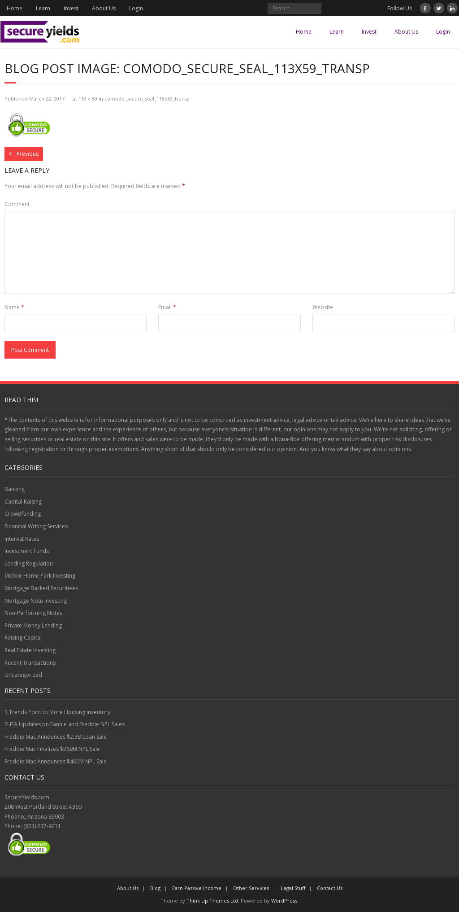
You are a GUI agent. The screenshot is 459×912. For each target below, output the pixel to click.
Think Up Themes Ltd (212, 900)
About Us (104, 8)
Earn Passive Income (196, 888)
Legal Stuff (293, 888)
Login (136, 8)
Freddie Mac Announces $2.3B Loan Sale (55, 737)
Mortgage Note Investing (35, 601)
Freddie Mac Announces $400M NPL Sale (55, 761)
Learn (43, 8)
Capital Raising (23, 501)
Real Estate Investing (30, 650)
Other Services (251, 888)
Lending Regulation (28, 563)
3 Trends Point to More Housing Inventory (57, 712)
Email (167, 307)
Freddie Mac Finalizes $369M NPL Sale (52, 749)
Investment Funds (26, 551)
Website (322, 307)
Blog (155, 888)
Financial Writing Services (36, 526)
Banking (14, 489)
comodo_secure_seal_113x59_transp (147, 98)
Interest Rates (21, 539)
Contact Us (329, 888)
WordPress (284, 900)
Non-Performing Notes (33, 613)
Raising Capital (23, 637)
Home (14, 8)
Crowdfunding (22, 513)
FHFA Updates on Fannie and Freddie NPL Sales (64, 724)
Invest (71, 8)
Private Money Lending (33, 625)
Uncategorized (23, 675)
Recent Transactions (30, 662)
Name (14, 307)
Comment (17, 204)
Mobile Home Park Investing (39, 575)
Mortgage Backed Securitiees (41, 588)
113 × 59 (87, 98)
